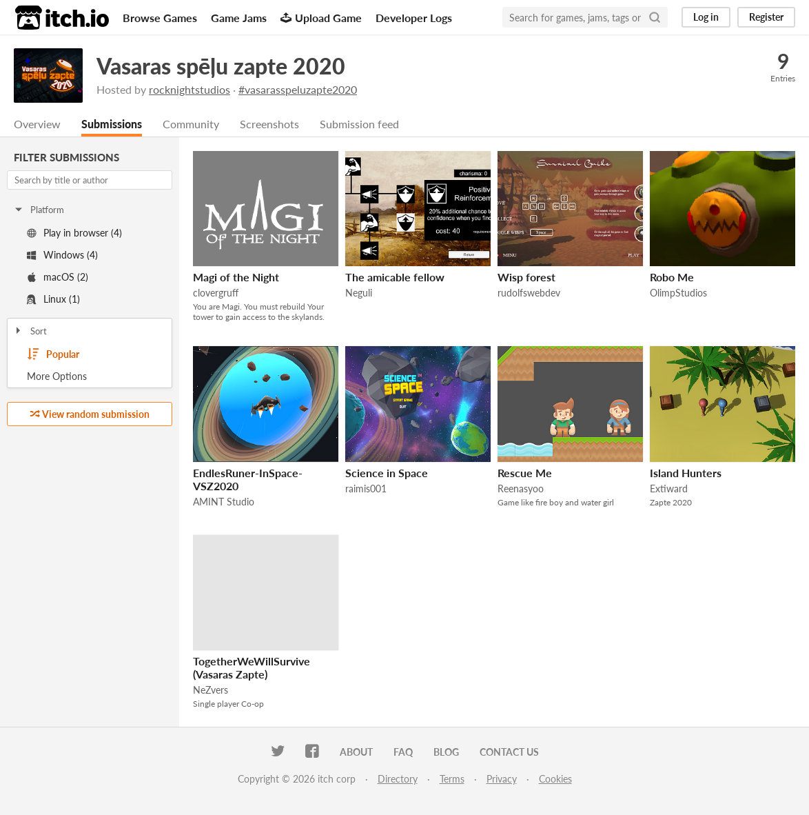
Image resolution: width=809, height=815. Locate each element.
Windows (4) (62, 255)
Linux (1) (53, 299)
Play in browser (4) (74, 233)
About (356, 752)
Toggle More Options (90, 376)
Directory (398, 779)
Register (766, 17)
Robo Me (672, 276)
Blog (446, 752)
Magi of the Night (236, 276)
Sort (30, 330)
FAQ (403, 752)
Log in (706, 17)
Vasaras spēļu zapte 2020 (220, 65)
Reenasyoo (521, 488)
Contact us (509, 752)
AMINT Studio (223, 501)
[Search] (655, 17)
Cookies (555, 779)
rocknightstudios (189, 89)
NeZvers (210, 690)
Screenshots (269, 123)
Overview (37, 123)
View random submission (90, 414)
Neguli (358, 293)
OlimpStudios (678, 293)
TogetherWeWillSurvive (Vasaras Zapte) (251, 667)
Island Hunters (685, 472)
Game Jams (239, 17)
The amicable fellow (394, 276)
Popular (53, 354)
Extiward (669, 488)
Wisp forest (526, 276)
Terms (452, 779)
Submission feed (359, 123)
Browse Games (160, 17)
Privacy (502, 779)
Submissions (111, 123)
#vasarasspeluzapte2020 (297, 89)
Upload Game (321, 17)
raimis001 (366, 488)
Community (191, 123)
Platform (38, 209)
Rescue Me (525, 472)
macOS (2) (57, 277)
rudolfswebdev (529, 293)
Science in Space (386, 472)
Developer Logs (414, 17)
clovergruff (215, 293)
